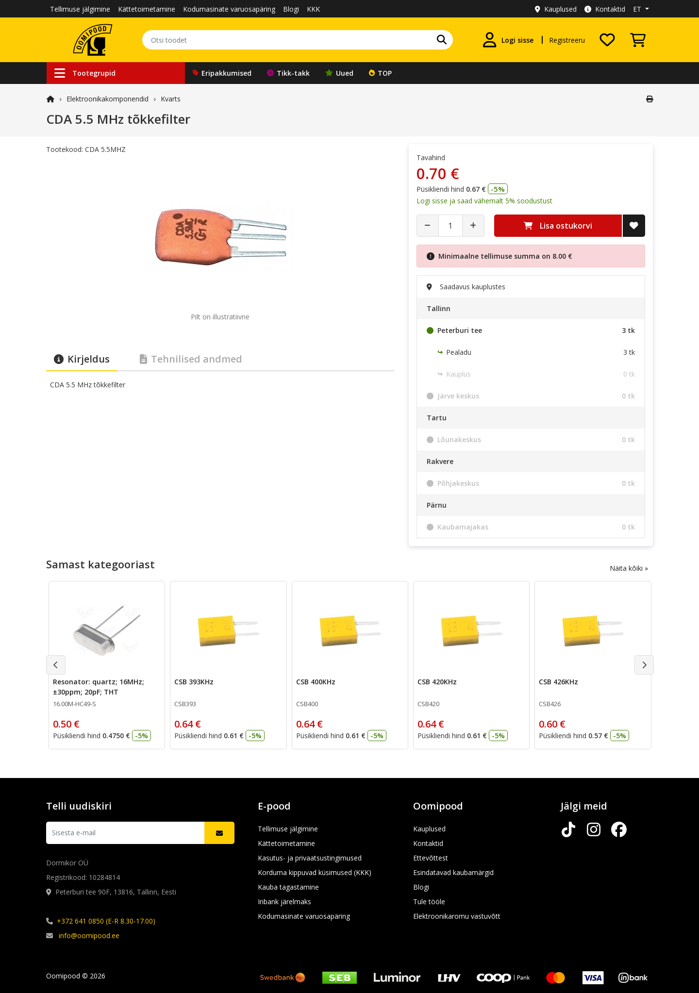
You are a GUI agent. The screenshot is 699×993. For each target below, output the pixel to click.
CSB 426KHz (558, 681)
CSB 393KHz (194, 681)
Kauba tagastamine (288, 887)
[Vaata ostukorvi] (638, 40)
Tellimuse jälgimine (80, 9)
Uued (339, 73)
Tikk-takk (288, 73)
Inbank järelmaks (284, 901)
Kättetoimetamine (146, 9)
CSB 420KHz (437, 681)
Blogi (291, 9)
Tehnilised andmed (191, 358)
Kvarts (171, 98)
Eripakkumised (222, 73)
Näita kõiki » (629, 568)
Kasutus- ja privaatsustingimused (310, 857)
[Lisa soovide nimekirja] (634, 226)
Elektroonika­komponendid (108, 98)
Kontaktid (604, 9)
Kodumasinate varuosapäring (229, 9)
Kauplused (556, 9)
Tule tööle (429, 901)
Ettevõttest (430, 857)
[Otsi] (442, 40)
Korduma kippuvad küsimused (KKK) (314, 872)
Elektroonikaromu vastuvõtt (456, 916)
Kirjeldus (82, 358)
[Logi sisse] (508, 40)
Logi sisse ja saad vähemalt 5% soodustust (484, 200)
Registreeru (567, 40)
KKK (313, 9)
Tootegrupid (85, 73)
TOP (380, 73)
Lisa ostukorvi (558, 225)
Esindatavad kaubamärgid (453, 872)
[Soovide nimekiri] (607, 40)
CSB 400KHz (315, 681)
